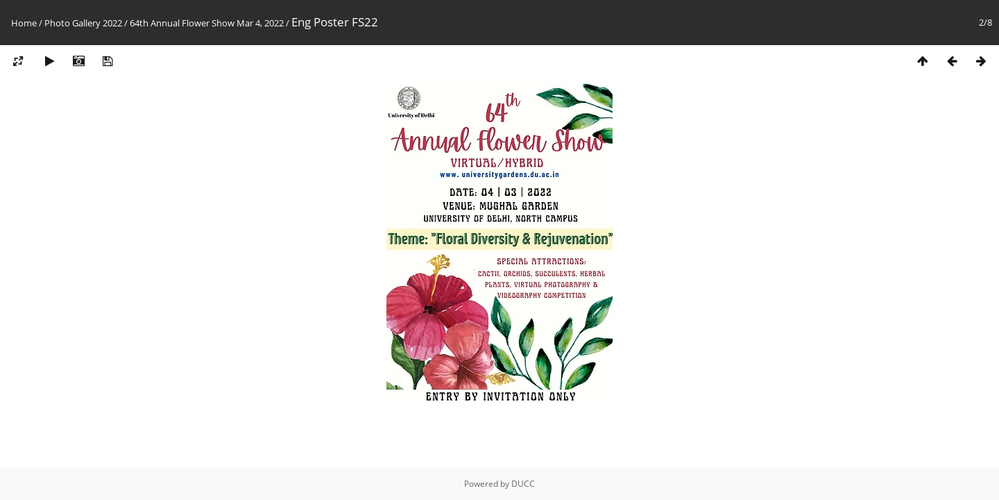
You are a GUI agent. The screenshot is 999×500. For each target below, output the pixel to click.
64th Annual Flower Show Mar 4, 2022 (207, 23)
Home (24, 23)
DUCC (523, 484)
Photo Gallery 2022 (83, 23)
